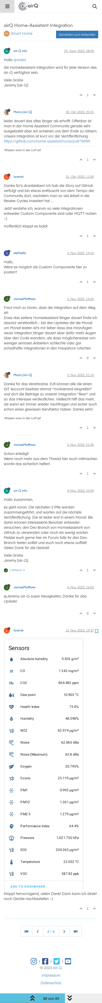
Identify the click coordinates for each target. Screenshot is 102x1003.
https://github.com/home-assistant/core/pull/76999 (47, 141)
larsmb (18, 176)
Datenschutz (51, 982)
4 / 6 (51, 931)
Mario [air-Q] (22, 112)
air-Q (57, 967)
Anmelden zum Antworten (77, 34)
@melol (20, 59)
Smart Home (21, 33)
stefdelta (19, 253)
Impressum (51, 975)
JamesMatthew (24, 299)
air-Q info (20, 51)
